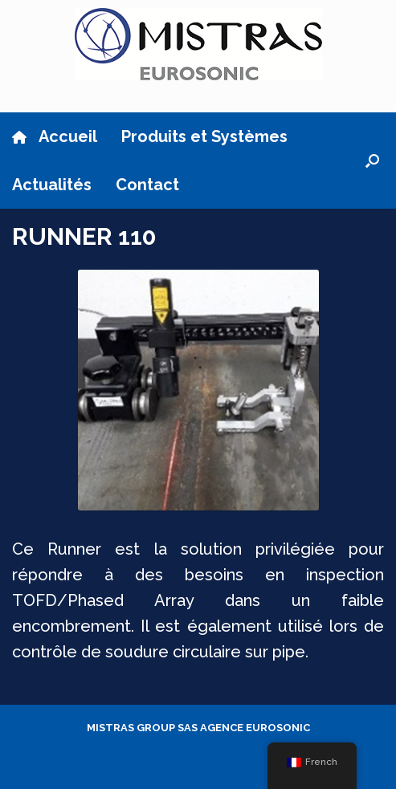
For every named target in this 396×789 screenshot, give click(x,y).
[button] (372, 160)
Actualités (52, 184)
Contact (147, 184)
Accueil (54, 136)
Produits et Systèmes (204, 136)
